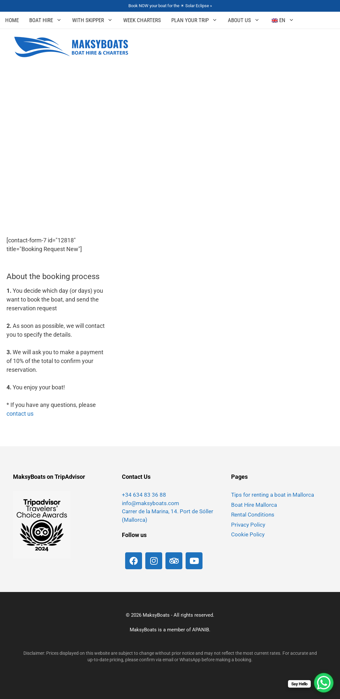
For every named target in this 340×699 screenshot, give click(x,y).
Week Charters (142, 20)
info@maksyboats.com (150, 503)
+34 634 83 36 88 (144, 494)
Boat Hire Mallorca (254, 505)
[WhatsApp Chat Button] (323, 682)
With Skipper (95, 20)
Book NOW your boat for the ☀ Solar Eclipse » (170, 5)
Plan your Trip (197, 20)
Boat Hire (48, 20)
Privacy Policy (248, 524)
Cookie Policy (248, 534)
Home (12, 20)
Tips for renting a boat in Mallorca (272, 494)
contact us (20, 413)
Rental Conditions (252, 514)
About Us (246, 20)
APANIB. (201, 630)
